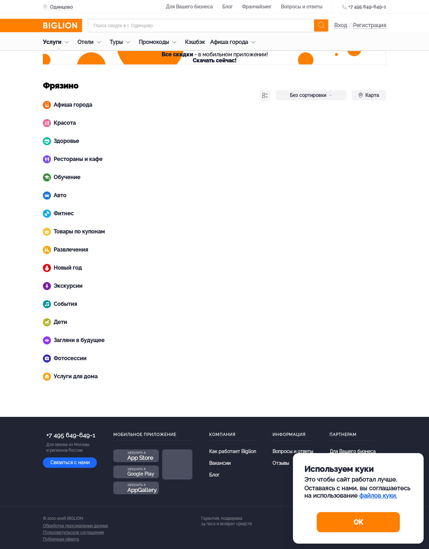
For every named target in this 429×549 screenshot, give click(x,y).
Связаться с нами (69, 462)
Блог (227, 6)
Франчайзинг (256, 6)
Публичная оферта (61, 539)
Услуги (57, 42)
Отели (90, 42)
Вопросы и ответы (301, 6)
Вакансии (220, 463)
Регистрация (369, 25)
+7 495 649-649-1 (367, 6)
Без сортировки (311, 95)
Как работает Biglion (232, 451)
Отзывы (280, 463)
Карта (369, 95)
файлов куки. (378, 495)
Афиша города (234, 42)
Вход (340, 25)
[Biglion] (62, 25)
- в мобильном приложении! (215, 57)
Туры (121, 42)
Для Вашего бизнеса (189, 6)
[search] (321, 25)
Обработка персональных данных (75, 526)
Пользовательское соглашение (73, 532)
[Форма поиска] (208, 25)
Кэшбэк (195, 42)
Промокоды (159, 42)
